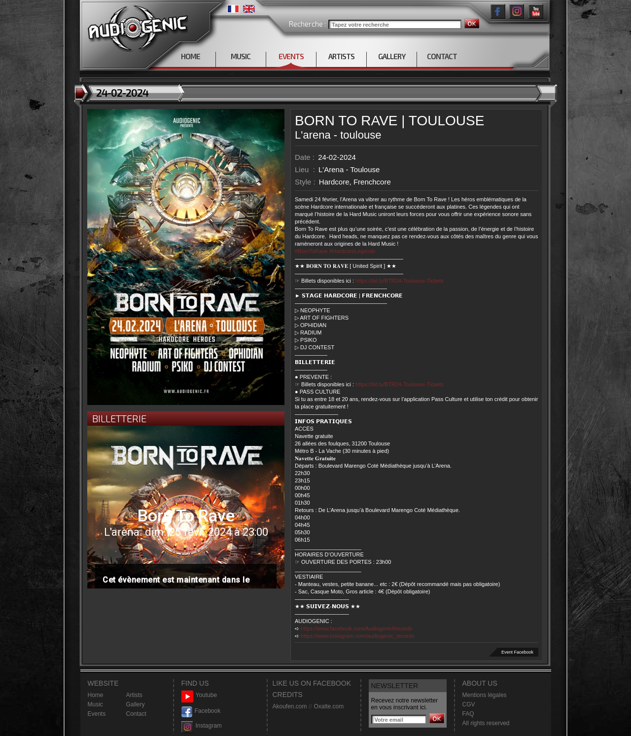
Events (97, 713)
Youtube (199, 695)
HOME (190, 56)
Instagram (201, 726)
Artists (134, 695)
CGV (468, 704)
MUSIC (240, 56)
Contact (136, 713)
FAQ (468, 713)
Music (95, 704)
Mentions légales (484, 695)
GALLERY (391, 56)
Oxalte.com (329, 706)
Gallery (135, 704)
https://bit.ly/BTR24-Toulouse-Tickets (399, 281)
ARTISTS (341, 56)
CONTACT (442, 56)
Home (96, 695)
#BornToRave (311, 251)
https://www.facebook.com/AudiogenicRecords (356, 628)
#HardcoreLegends (352, 251)
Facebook (201, 711)
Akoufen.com (290, 706)
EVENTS (291, 56)
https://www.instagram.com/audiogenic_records (358, 636)
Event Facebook (517, 652)
